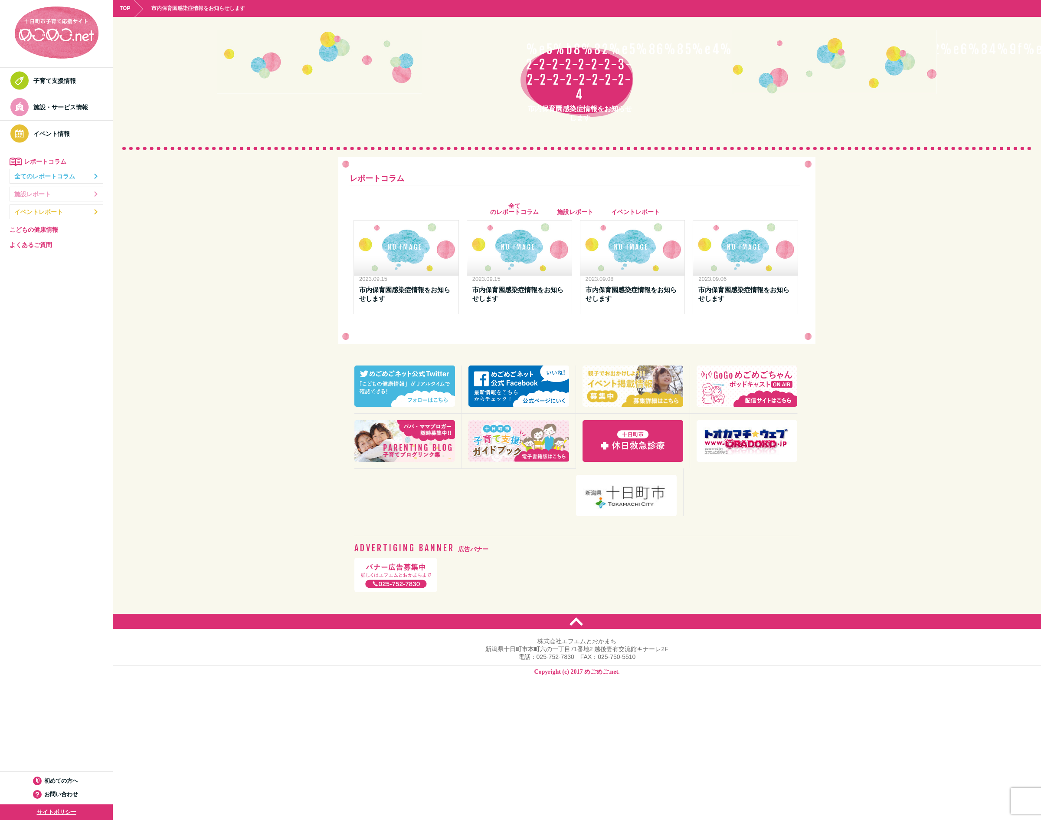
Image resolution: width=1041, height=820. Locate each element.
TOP (125, 8)
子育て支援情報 (45, 80)
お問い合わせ (56, 794)
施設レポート (56, 194)
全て (514, 208)
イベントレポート (56, 211)
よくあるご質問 (31, 244)
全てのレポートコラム (56, 176)
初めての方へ (56, 780)
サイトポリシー (56, 812)
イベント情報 (42, 133)
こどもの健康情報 (34, 229)
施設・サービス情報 (51, 107)
